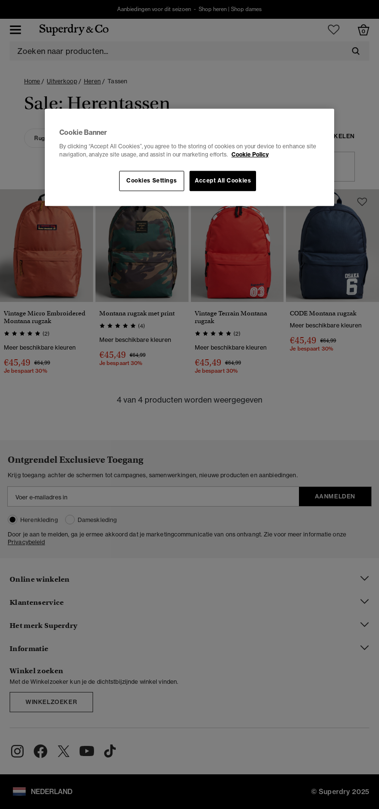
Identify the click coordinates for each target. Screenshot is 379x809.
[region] (189, 157)
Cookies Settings (151, 180)
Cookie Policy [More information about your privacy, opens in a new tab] (250, 154)
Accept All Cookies (223, 180)
